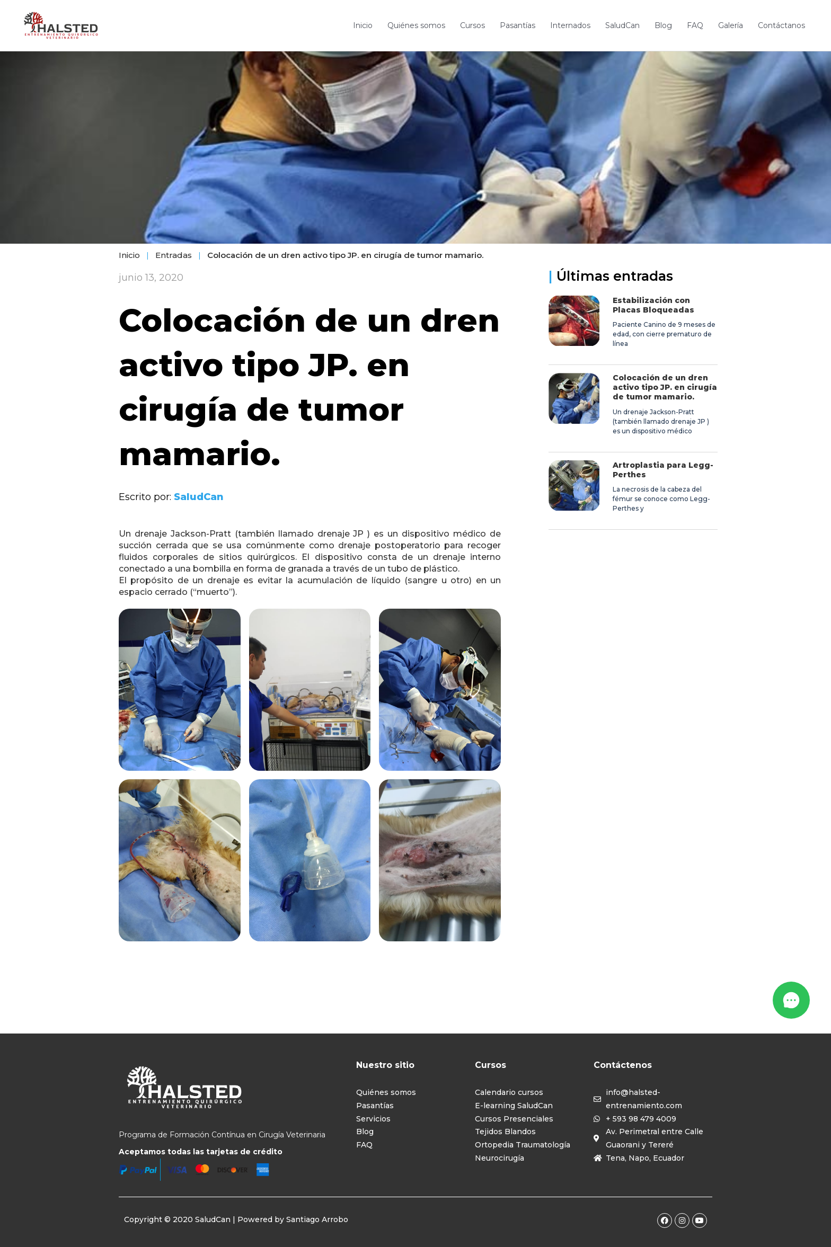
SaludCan (622, 25)
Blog (663, 25)
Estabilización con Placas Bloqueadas (653, 305)
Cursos (472, 25)
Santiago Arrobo (317, 1219)
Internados (570, 25)
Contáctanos (781, 25)
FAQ (695, 25)
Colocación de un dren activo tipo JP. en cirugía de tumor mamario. (665, 387)
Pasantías (517, 25)
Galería (730, 25)
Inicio (363, 25)
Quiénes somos (416, 25)
